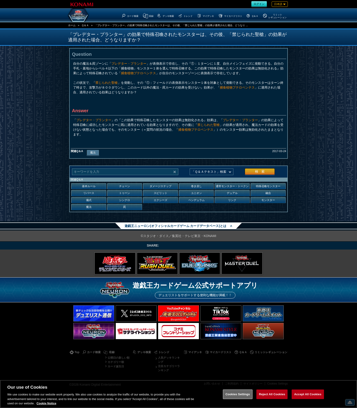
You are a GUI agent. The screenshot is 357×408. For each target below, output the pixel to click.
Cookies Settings (237, 394)
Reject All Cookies (272, 394)
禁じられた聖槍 (106, 82)
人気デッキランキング (169, 359)
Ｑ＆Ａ (85, 25)
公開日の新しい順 (119, 357)
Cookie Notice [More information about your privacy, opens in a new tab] (46, 403)
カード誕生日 (116, 366)
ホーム (72, 25)
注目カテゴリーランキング (169, 368)
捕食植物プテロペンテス (138, 73)
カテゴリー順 (116, 362)
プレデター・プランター (128, 63)
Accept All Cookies (307, 394)
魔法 (93, 152)
